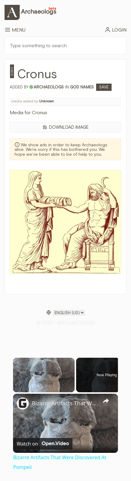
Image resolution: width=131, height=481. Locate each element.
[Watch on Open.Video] (42, 443)
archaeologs (49, 87)
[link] (23, 403)
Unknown (46, 101)
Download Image (66, 127)
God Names (83, 87)
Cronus (37, 74)
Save (104, 87)
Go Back (12, 71)
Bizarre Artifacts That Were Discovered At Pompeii (64, 403)
